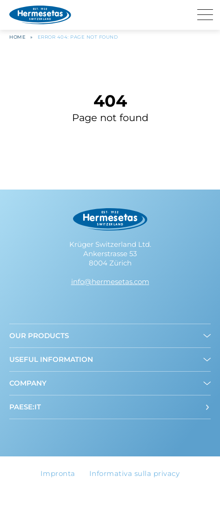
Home (17, 37)
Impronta (57, 473)
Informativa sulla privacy (134, 473)
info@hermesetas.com (110, 281)
